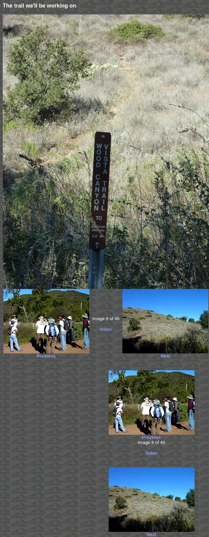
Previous (46, 356)
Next (165, 356)
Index (106, 329)
